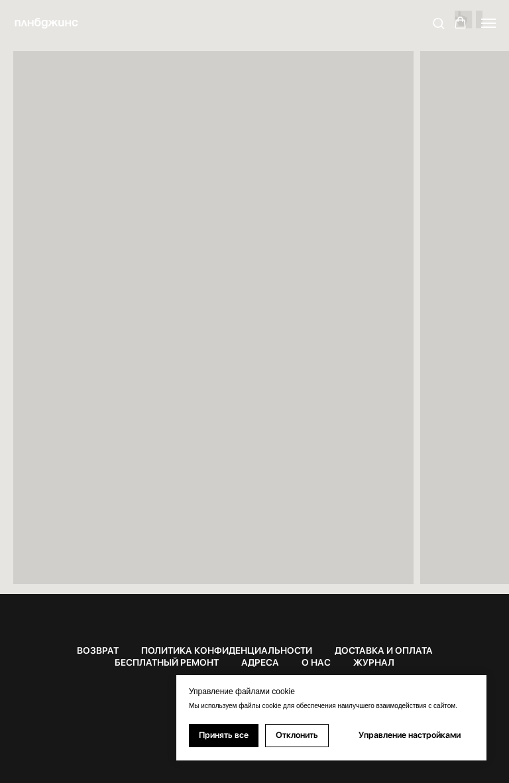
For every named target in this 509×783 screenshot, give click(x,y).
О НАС (316, 662)
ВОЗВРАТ (98, 650)
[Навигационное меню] (488, 23)
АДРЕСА (260, 662)
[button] (438, 23)
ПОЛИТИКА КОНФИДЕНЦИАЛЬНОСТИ (226, 650)
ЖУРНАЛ (373, 662)
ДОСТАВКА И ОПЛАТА (384, 650)
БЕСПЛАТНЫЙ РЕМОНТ (167, 662)
